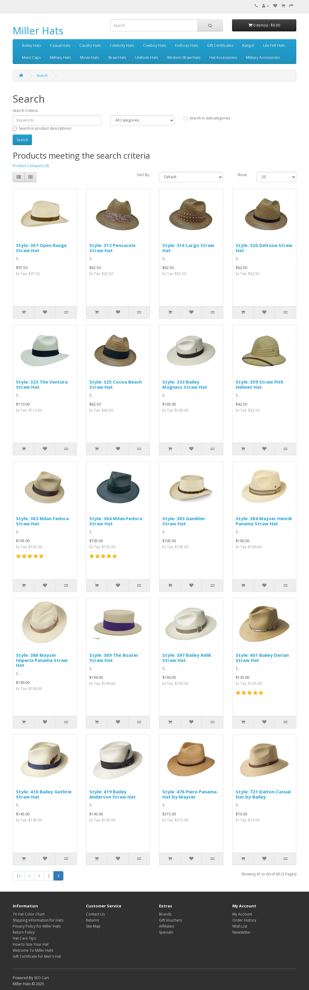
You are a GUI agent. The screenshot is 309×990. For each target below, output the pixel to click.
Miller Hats (38, 30)
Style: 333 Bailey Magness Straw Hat (184, 384)
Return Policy (24, 932)
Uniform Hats (146, 57)
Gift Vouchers (170, 920)
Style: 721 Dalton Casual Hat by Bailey (263, 794)
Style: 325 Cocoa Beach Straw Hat (115, 384)
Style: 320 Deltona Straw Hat (264, 247)
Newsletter (241, 932)
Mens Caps (31, 57)
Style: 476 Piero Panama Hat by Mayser (189, 794)
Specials (166, 932)
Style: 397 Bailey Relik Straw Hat (186, 657)
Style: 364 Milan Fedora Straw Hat (115, 521)
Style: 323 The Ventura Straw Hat (42, 384)
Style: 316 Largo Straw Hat (188, 247)
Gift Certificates (220, 45)
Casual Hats (60, 45)
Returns (92, 920)
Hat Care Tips (24, 938)
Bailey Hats (31, 45)
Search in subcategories (206, 118)
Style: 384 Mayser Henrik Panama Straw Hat (264, 521)
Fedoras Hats (186, 45)
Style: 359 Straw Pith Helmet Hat (259, 384)
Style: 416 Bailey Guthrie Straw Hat (44, 794)
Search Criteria (25, 110)
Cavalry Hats (90, 45)
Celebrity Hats (122, 45)
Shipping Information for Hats (38, 920)
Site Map (93, 926)
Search (42, 75)
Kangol (248, 45)
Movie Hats (89, 57)
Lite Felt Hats (274, 45)
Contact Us (95, 914)
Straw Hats (117, 57)
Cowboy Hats (154, 45)
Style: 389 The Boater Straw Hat (114, 657)
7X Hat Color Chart (29, 914)
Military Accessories (263, 57)
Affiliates (166, 926)
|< (19, 875)
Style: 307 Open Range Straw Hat (41, 247)
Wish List (239, 926)
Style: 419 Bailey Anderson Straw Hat (112, 794)
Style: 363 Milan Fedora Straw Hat (42, 521)
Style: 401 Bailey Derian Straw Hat (262, 657)
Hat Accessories (223, 57)
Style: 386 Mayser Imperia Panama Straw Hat (42, 660)
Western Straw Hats (183, 57)
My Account (242, 914)
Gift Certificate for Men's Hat (37, 956)
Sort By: (143, 174)
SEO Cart (41, 977)
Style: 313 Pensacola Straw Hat (112, 247)
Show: (242, 174)
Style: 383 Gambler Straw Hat (183, 521)
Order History (244, 920)
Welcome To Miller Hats (33, 950)
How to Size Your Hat (31, 944)
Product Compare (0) (31, 165)
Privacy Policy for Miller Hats (37, 926)
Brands (165, 914)
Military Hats (60, 57)
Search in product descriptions (42, 128)
